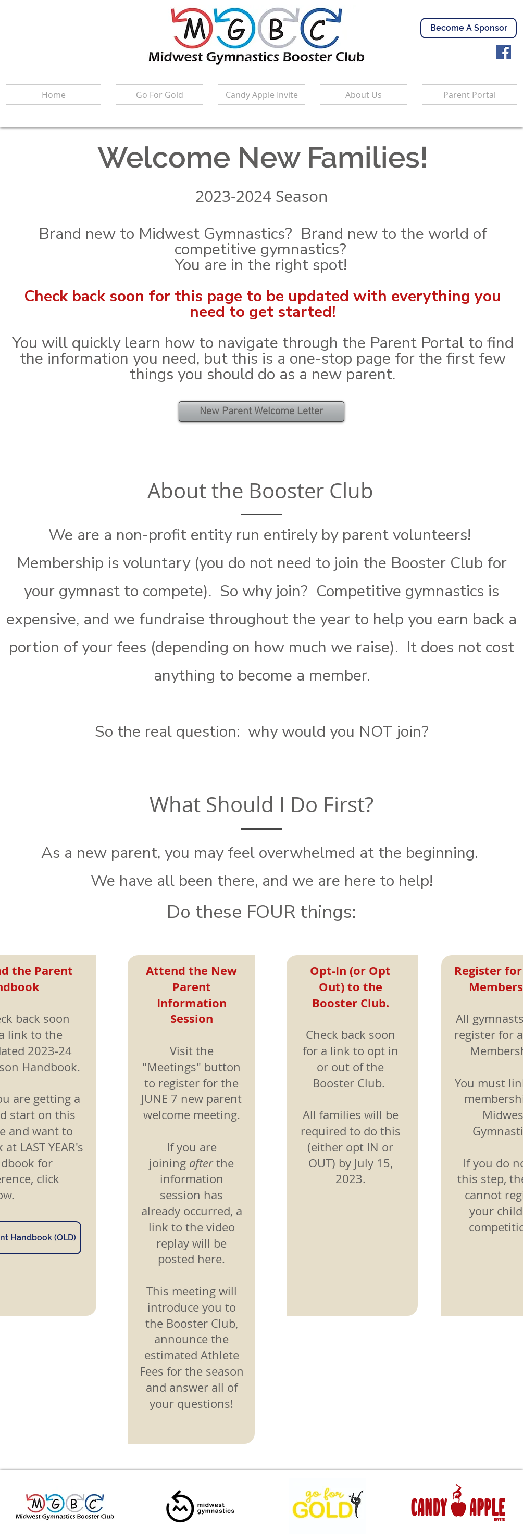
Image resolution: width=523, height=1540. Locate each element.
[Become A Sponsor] (468, 28)
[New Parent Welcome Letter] (261, 411)
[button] (466, 94)
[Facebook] (503, 52)
